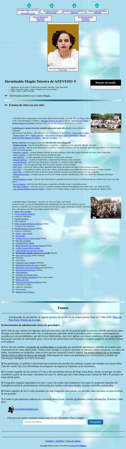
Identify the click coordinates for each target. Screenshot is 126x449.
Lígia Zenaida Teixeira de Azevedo (30, 250)
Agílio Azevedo (37, 135)
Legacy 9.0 (73, 446)
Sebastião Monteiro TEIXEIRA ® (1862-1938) (74, 11)
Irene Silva (17, 172)
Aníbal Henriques (22, 219)
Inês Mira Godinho (20, 186)
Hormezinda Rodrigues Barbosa (28, 282)
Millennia (83, 446)
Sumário (49, 441)
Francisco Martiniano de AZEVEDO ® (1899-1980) (40, 18)
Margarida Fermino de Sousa (27, 265)
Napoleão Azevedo (20, 152)
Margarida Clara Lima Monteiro (28, 267)
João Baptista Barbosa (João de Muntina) (61, 135)
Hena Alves (17, 164)
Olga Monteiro (21, 272)
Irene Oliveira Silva (23, 255)
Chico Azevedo (19, 155)
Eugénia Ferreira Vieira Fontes (28, 238)
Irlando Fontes (19, 135)
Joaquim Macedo (20, 162)
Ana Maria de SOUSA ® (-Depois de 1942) (51, 11)
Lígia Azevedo (19, 147)
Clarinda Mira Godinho (25, 243)
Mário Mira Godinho (23, 211)
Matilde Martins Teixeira (25, 228)
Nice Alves (17, 167)
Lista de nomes (73, 441)
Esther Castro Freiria (24, 233)
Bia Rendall (20, 236)
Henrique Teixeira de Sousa (52, 121)
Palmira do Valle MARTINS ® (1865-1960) (97, 11)
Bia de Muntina (19, 184)
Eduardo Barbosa (20, 160)
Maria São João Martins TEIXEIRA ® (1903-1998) (85, 18)
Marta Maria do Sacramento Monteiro (31, 245)
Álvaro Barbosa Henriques (26, 277)
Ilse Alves (17, 169)
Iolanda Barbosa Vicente (23, 179)
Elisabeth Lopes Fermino (26, 263)
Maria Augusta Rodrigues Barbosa (28, 224)
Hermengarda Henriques (25, 270)
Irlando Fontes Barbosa (25, 292)
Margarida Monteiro (21, 174)
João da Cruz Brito (49, 138)
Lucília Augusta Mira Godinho (28, 248)
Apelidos (59, 441)
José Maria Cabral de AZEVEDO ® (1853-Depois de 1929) (28, 11)
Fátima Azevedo (22, 280)
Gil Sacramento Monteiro (25, 214)
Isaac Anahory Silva (81, 133)
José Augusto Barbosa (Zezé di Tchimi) (28, 189)
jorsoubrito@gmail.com (22, 409)
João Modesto (18, 157)
